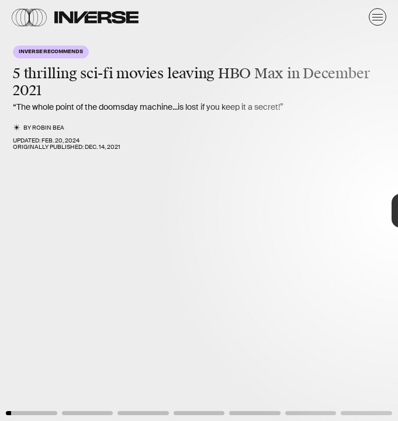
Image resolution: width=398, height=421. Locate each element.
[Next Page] (264, 210)
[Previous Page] (65, 210)
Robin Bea (48, 127)
